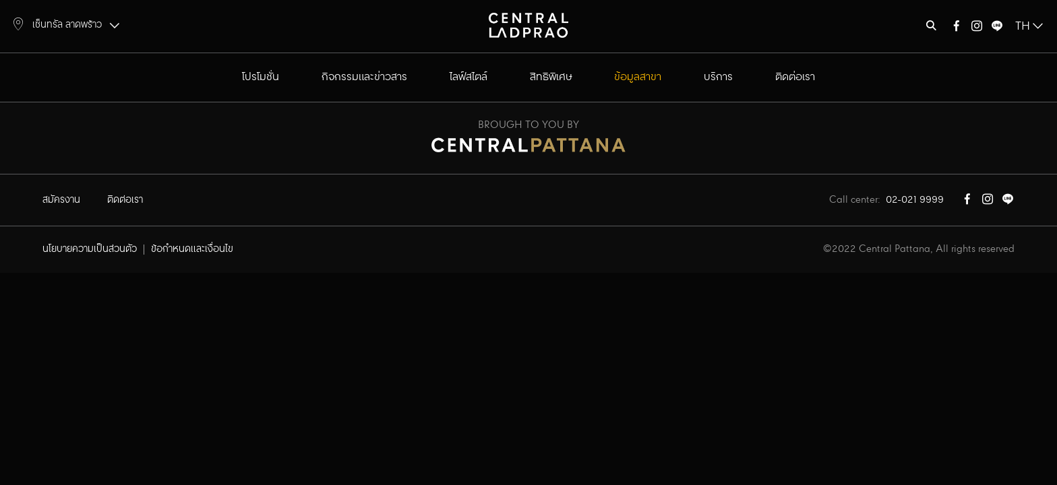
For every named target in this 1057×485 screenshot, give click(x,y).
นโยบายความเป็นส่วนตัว (89, 249)
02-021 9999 (915, 200)
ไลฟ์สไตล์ (468, 77)
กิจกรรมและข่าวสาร (364, 77)
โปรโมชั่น (260, 77)
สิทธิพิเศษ (551, 77)
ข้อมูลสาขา (637, 77)
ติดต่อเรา (795, 77)
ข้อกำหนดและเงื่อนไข (192, 249)
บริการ (718, 77)
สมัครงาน (61, 200)
